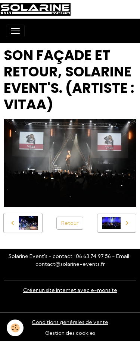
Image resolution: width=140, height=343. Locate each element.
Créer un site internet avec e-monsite (70, 290)
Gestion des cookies (70, 333)
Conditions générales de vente (70, 322)
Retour (69, 223)
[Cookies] (15, 328)
